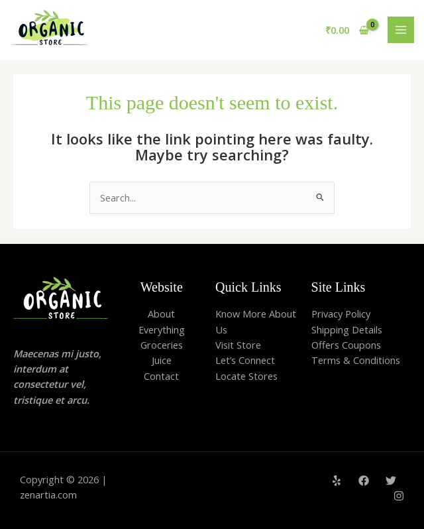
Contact (161, 375)
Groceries (161, 344)
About (161, 313)
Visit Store (238, 344)
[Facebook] (363, 480)
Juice (162, 360)
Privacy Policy (340, 313)
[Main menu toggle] (401, 30)
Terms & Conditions (355, 360)
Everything (161, 329)
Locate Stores (246, 375)
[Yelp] (336, 480)
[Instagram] (399, 496)
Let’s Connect (245, 360)
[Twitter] (391, 480)
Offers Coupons (346, 344)
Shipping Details (346, 329)
